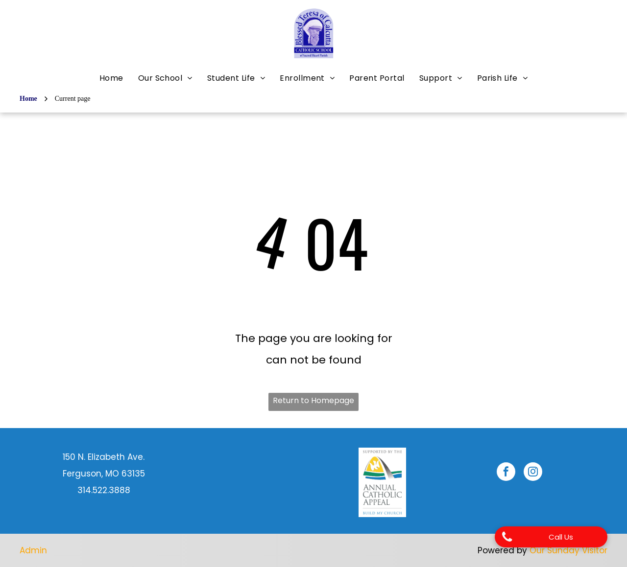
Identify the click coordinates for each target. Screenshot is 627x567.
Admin (33, 550)
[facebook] (506, 472)
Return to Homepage (313, 400)
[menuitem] (111, 78)
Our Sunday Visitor (568, 550)
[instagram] (533, 472)
